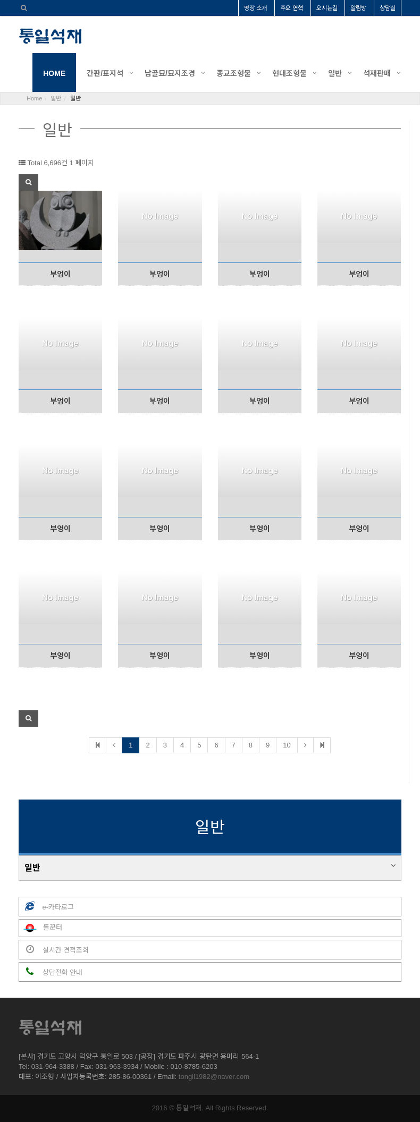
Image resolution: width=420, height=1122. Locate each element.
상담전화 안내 (50, 972)
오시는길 (327, 8)
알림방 (358, 8)
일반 (335, 73)
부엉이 (60, 274)
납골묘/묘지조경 (170, 73)
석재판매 (377, 73)
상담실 (388, 8)
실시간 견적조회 (54, 949)
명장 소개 (255, 8)
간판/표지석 (105, 73)
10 (286, 745)
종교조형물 (233, 73)
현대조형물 (289, 73)
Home (34, 98)
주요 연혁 (291, 8)
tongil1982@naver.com (214, 1077)
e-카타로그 (46, 906)
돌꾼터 (40, 928)
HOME (54, 73)
